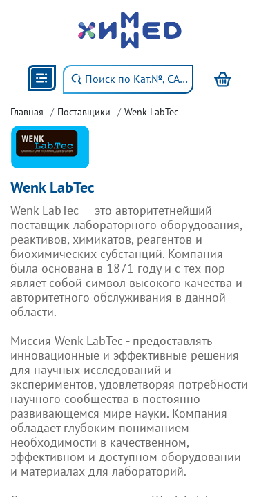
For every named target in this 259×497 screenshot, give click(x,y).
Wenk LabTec (151, 112)
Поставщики (84, 112)
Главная (27, 112)
